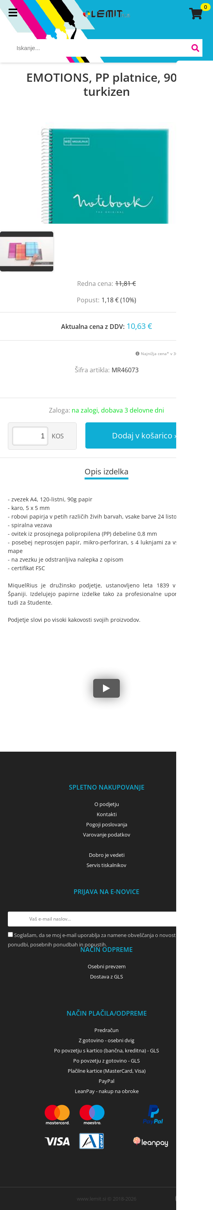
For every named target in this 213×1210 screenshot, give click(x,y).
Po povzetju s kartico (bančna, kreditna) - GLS (106, 1050)
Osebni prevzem (107, 966)
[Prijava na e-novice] (197, 919)
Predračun (106, 1030)
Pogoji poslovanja (106, 824)
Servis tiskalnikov (106, 865)
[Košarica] (194, 13)
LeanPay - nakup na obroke (107, 1091)
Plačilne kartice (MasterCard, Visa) (107, 1070)
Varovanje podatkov (106, 834)
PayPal (106, 1080)
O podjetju (106, 804)
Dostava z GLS (106, 976)
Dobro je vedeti (107, 854)
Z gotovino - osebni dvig (106, 1040)
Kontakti (107, 814)
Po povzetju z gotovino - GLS (106, 1060)
